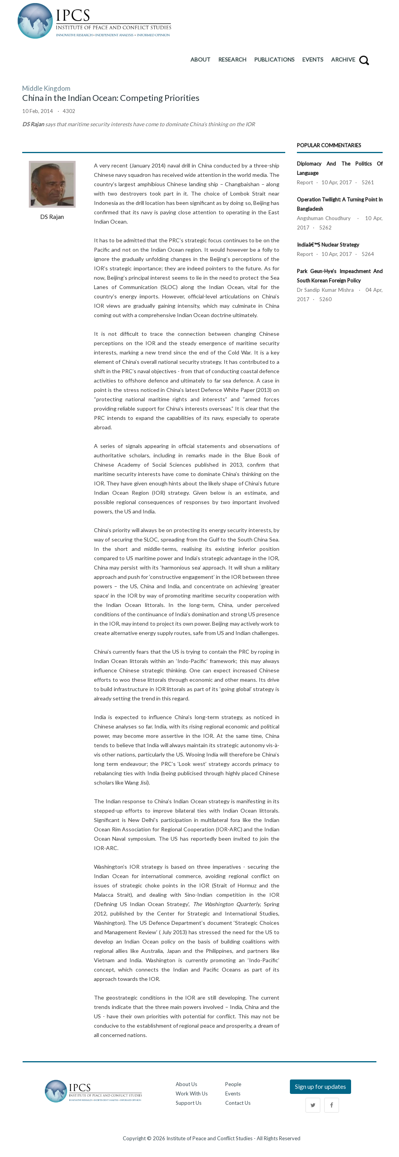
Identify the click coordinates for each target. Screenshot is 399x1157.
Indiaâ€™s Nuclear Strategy (328, 245)
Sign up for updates (320, 1086)
